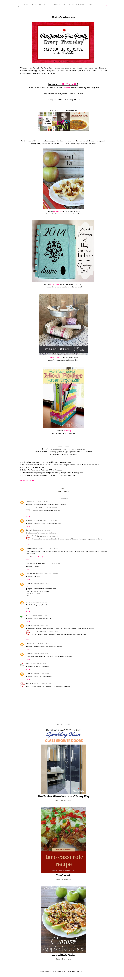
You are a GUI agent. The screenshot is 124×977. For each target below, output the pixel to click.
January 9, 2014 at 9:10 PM (50, 573)
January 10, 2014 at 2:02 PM (38, 663)
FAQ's (77, 5)
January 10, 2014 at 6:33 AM (39, 615)
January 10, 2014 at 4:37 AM (41, 602)
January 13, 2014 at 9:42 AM (50, 631)
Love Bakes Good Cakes (34, 573)
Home (26, 5)
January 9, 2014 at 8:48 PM (53, 563)
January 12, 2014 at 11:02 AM (41, 673)
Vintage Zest (55, 284)
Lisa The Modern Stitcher (34, 549)
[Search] (104, 5)
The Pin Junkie (69, 84)
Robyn (28, 615)
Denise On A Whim (55, 357)
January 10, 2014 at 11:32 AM (41, 653)
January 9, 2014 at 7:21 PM (50, 507)
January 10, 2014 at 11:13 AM (41, 644)
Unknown (29, 502)
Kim (27, 663)
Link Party (65, 491)
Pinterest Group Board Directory (53, 5)
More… (90, 5)
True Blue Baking (37, 557)
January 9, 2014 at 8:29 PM (50, 536)
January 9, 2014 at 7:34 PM (50, 520)
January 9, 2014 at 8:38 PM (51, 548)
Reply (28, 516)
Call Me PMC (57, 211)
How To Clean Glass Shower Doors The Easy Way (63, 796)
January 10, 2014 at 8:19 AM (41, 625)
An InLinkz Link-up (27, 480)
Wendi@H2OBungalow (34, 520)
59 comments (66, 959)
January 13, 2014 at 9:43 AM (44, 683)
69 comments (66, 879)
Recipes (83, 5)
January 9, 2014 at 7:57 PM (42, 530)
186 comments (66, 800)
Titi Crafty (67, 431)
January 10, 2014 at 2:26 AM (41, 583)
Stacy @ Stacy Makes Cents (35, 564)
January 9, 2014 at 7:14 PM (40, 501)
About (71, 5)
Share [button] (63, 488)
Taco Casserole (63, 875)
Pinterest (34, 5)
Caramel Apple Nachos (63, 955)
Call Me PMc (30, 530)
